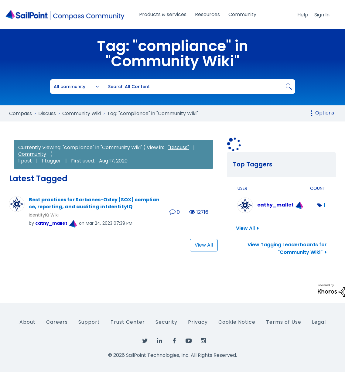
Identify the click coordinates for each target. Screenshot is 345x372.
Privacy (198, 322)
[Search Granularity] (76, 86)
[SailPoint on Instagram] (203, 341)
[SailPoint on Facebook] (174, 341)
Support (89, 322)
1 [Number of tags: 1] (324, 205)
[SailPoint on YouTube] (189, 341)
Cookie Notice (236, 322)
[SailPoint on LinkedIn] (159, 341)
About (27, 322)
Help (302, 14)
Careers (57, 322)
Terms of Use (283, 322)
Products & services (162, 14)
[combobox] (198, 86)
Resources (207, 14)
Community (242, 14)
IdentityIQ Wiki (44, 215)
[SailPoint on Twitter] (145, 341)
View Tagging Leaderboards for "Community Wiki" (287, 248)
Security (166, 322)
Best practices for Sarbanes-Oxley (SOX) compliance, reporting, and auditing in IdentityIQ (94, 203)
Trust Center (128, 322)
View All (204, 244)
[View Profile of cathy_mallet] (51, 223)
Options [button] (324, 112)
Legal (319, 322)
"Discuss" (178, 147)
